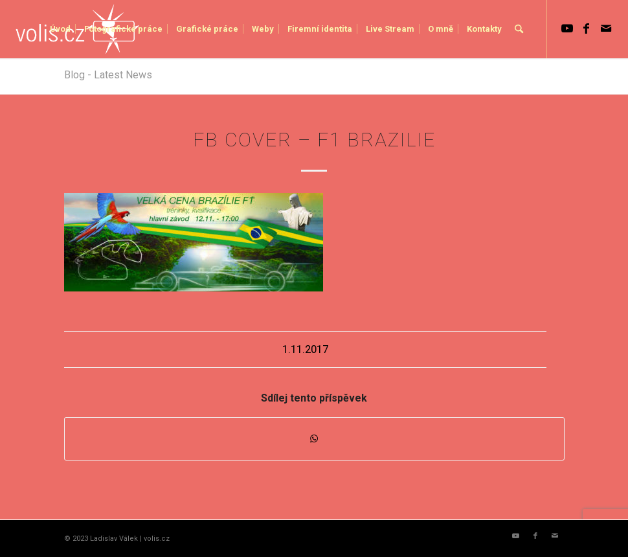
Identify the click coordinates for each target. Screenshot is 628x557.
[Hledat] (519, 29)
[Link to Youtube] (567, 28)
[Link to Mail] (606, 28)
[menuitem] (60, 29)
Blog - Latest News (108, 75)
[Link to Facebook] (586, 28)
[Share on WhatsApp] (314, 439)
